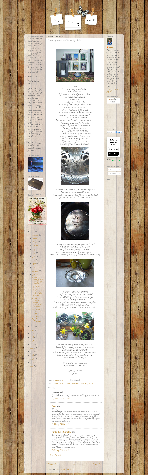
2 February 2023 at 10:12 (60, 424)
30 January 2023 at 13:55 (60, 398)
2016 (32, 348)
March (34, 267)
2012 (32, 362)
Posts (110, 169)
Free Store (62, 383)
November (35, 239)
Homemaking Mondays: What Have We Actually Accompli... (37, 291)
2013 (32, 359)
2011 (32, 366)
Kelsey (54, 406)
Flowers (55, 383)
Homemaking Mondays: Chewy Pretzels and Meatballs (36, 302)
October (35, 242)
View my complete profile (112, 90)
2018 (32, 341)
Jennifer (110, 47)
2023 (32, 232)
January (35, 274)
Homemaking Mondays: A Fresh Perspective (36, 313)
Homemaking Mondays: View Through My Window (37, 280)
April (34, 264)
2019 (32, 337)
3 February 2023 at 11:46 (60, 450)
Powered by (113, 161)
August (35, 249)
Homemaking (74, 383)
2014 (32, 355)
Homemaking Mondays (86, 383)
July (34, 253)
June (34, 256)
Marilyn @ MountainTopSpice (61, 432)
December (35, 235)
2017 (32, 344)
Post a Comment (55, 455)
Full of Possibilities (37, 320)
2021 (32, 330)
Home (68, 383)
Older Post (97, 465)
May (34, 260)
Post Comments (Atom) (63, 470)
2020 (32, 334)
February (35, 271)
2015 (32, 352)
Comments (112, 173)
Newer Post (53, 465)
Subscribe (113, 154)
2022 (32, 326)
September (35, 246)
